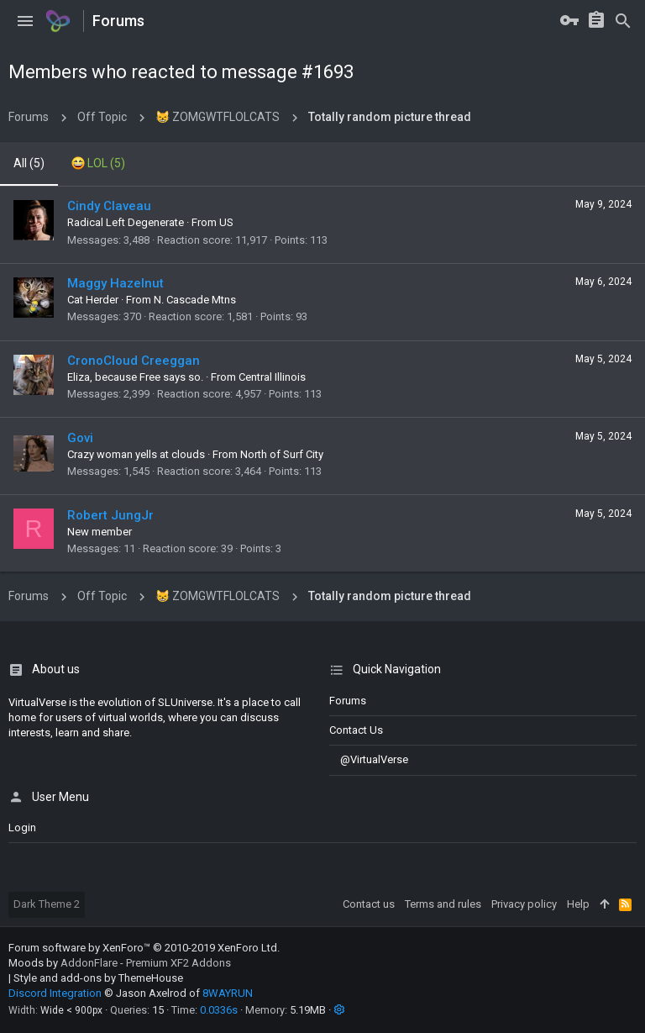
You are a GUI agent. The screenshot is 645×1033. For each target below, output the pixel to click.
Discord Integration (55, 993)
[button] (25, 21)
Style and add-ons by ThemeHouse (98, 978)
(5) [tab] (29, 163)
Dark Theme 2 (46, 904)
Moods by (119, 963)
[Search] (623, 21)
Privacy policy (524, 904)
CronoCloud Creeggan (133, 360)
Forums (347, 700)
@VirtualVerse (368, 759)
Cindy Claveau (109, 205)
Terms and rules (443, 904)
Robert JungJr (110, 515)
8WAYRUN (227, 993)
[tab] (98, 164)
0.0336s (219, 1010)
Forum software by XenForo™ (144, 947)
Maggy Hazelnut (115, 283)
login (22, 827)
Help (578, 904)
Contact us (356, 730)
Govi (80, 437)
